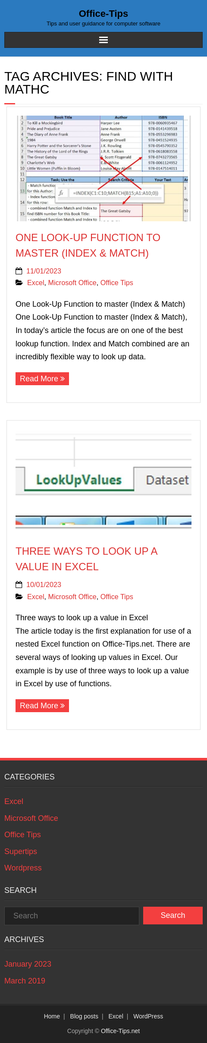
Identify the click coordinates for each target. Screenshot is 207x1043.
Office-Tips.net (120, 1030)
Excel (35, 282)
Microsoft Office (72, 282)
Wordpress (23, 868)
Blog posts (84, 1016)
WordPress (148, 1016)
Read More (39, 378)
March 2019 (24, 981)
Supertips (20, 851)
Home (52, 1016)
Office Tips (116, 282)
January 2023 (27, 964)
